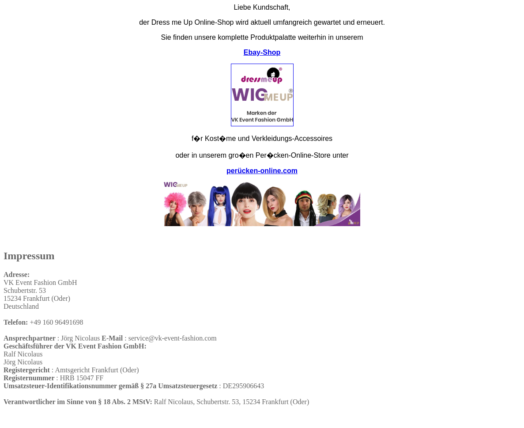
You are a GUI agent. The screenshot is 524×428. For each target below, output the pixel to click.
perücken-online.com (262, 170)
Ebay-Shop (262, 52)
